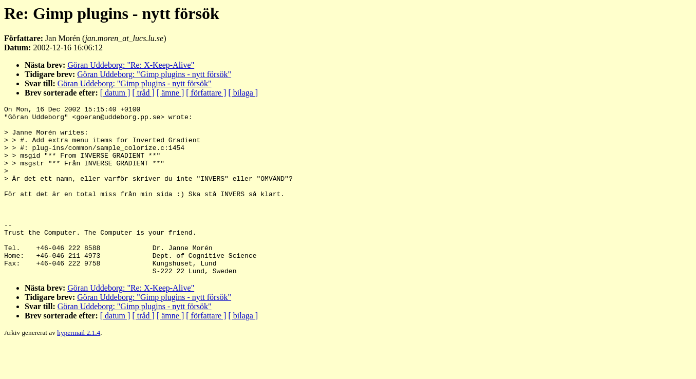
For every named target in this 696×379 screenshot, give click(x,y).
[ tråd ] (143, 92)
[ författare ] (206, 92)
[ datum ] (115, 92)
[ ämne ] (170, 92)
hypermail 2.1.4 (78, 366)
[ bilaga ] (243, 92)
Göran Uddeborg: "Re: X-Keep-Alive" (130, 65)
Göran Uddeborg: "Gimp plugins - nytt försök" (154, 74)
